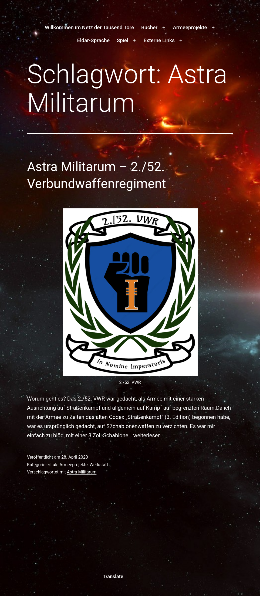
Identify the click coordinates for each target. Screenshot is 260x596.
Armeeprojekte (190, 27)
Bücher (149, 27)
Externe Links (159, 40)
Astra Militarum (82, 472)
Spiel (122, 40)
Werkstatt (99, 464)
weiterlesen (147, 435)
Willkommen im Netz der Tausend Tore (89, 27)
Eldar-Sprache (93, 40)
